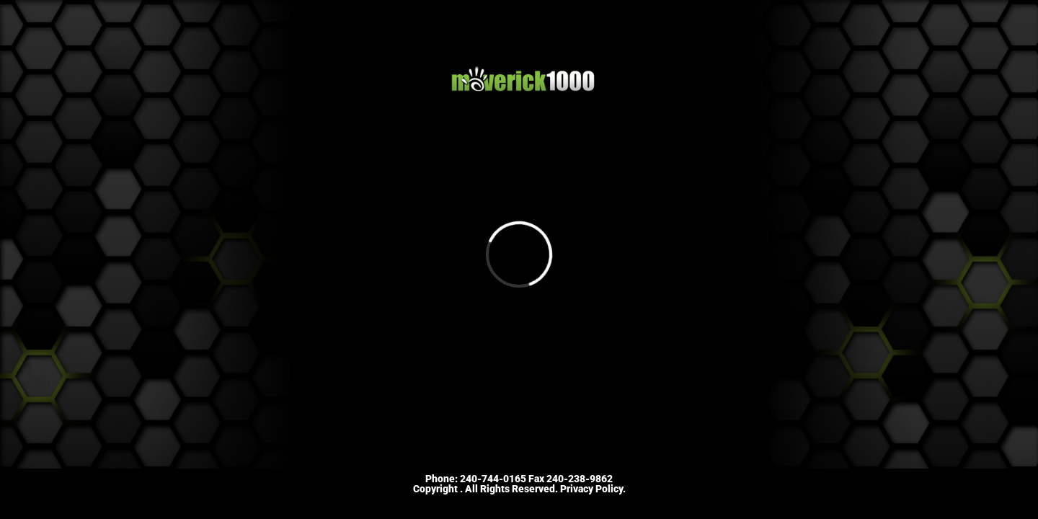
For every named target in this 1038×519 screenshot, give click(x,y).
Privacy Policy (591, 489)
